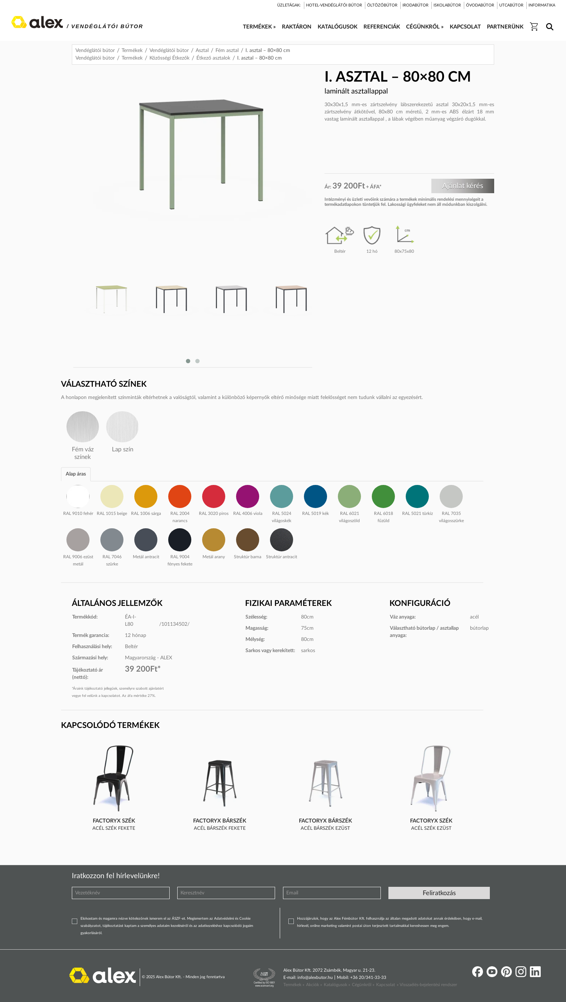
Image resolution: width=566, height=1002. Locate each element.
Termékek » (293, 985)
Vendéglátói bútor (95, 50)
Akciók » (314, 985)
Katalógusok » (337, 985)
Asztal (202, 50)
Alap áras (76, 474)
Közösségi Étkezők (169, 58)
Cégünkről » (363, 985)
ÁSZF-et (178, 918)
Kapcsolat (385, 985)
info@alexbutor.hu (315, 977)
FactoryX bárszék (219, 821)
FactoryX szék (114, 821)
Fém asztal (227, 50)
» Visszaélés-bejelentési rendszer (427, 985)
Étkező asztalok (213, 58)
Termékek (132, 50)
